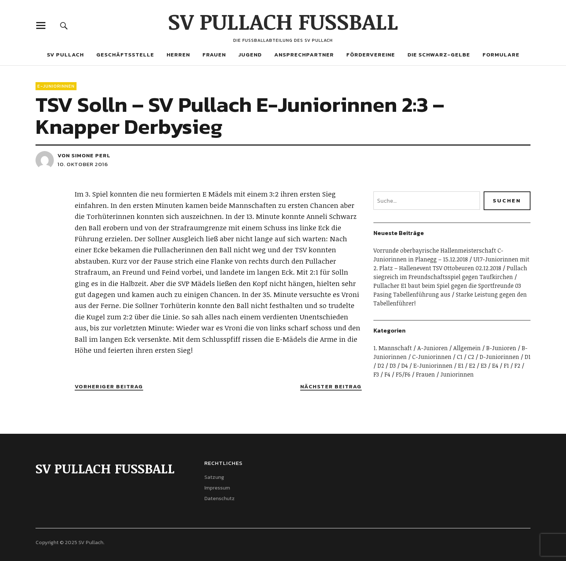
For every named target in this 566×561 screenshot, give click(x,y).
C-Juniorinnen (431, 357)
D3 (393, 366)
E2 (472, 366)
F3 (376, 374)
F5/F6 (403, 374)
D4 (404, 366)
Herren (178, 54)
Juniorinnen (457, 374)
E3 (484, 366)
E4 (495, 366)
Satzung (214, 477)
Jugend (250, 54)
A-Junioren (432, 348)
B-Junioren (501, 348)
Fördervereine (370, 54)
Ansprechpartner (304, 54)
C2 (471, 357)
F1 (506, 366)
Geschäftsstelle (125, 54)
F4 (387, 374)
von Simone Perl (84, 155)
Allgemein (467, 348)
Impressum (217, 488)
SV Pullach (65, 54)
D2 (380, 366)
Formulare (501, 54)
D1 (527, 357)
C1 (459, 357)
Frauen (214, 54)
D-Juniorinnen (499, 357)
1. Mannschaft (392, 348)
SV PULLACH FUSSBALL (283, 21)
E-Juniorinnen (56, 86)
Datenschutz (219, 498)
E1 (460, 366)
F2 (517, 366)
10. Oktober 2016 (82, 164)
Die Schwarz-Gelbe (438, 54)
